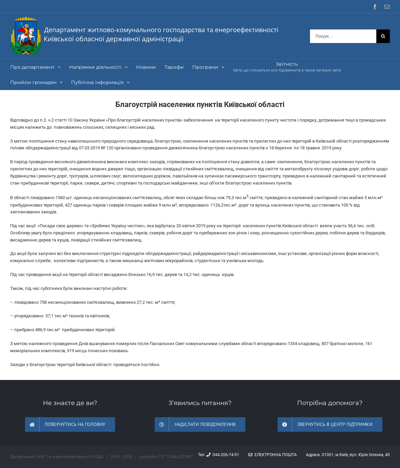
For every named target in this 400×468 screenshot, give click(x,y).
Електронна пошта (272, 454)
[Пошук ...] (343, 36)
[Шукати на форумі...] (383, 36)
